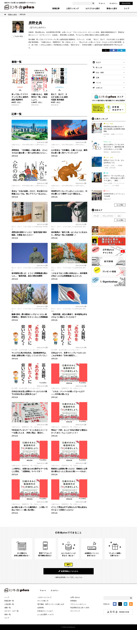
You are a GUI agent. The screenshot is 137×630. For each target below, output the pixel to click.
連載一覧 (7, 607)
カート (102, 3)
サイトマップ (75, 611)
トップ (6, 597)
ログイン (113, 3)
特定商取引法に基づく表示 (79, 607)
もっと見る (120, 205)
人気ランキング (72, 8)
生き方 (98, 62)
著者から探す (111, 8)
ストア (126, 8)
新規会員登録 (126, 3)
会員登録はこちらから (68, 571)
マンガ (98, 83)
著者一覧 (7, 614)
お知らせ (99, 88)
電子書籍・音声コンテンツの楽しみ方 (50, 604)
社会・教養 (100, 72)
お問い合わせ (75, 597)
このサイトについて (44, 597)
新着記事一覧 (9, 601)
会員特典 (40, 607)
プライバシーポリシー (78, 604)
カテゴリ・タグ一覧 (11, 611)
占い (119, 216)
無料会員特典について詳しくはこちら (69, 577)
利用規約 (73, 601)
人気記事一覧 (9, 604)
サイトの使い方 (42, 601)
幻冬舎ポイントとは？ (45, 611)
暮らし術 (99, 67)
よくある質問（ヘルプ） (46, 614)
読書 (97, 77)
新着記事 (56, 8)
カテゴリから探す (92, 8)
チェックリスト (108, 216)
